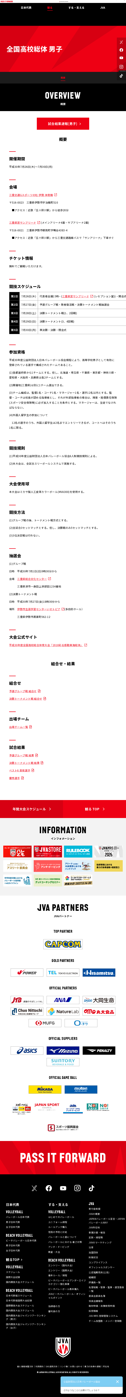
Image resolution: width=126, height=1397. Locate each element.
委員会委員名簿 (97, 1296)
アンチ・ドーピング (58, 1246)
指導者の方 (54, 1306)
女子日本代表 (13, 1227)
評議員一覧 (94, 1282)
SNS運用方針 (52, 1366)
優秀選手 (14, 778)
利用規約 (40, 1366)
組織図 (92, 1277)
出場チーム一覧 (18, 727)
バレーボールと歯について (62, 1237)
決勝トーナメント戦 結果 (24, 763)
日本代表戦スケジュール (19, 1295)
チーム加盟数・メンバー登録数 (105, 1321)
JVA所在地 (94, 1227)
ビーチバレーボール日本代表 (21, 1240)
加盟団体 (93, 1252)
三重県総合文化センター (32, 579)
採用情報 (93, 1311)
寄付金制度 (94, 1208)
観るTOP (12, 1259)
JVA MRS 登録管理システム (103, 1315)
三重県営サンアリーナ (22, 222)
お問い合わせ (76, 1366)
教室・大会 (54, 1252)
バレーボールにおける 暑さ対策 (65, 1242)
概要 (63, 77)
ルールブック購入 (57, 1227)
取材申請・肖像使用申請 (102, 1305)
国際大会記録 (13, 1277)
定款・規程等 (96, 1237)
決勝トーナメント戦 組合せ (25, 699)
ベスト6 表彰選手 (19, 770)
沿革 (91, 1247)
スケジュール (13, 1272)
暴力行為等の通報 (92, 1366)
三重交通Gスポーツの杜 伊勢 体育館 (31, 195)
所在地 (106, 1366)
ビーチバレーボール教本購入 (63, 1289)
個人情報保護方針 (25, 1366)
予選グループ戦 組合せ (23, 691)
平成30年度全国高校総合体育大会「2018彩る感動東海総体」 (46, 645)
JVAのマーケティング (100, 1242)
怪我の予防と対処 (57, 1232)
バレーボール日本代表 (18, 1217)
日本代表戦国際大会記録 (19, 1300)
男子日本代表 (13, 1222)
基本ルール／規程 (57, 1275)
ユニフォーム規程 (57, 1222)
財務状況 (93, 1257)
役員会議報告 (96, 1301)
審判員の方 (54, 1311)
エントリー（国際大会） (61, 1270)
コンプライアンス (98, 1262)
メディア (95, 2)
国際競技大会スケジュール (20, 1305)
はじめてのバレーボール (61, 1217)
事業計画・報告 (97, 1232)
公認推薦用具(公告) (99, 1272)
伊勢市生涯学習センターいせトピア (38, 609)
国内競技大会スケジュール (20, 1282)
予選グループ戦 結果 (21, 755)
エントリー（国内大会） (61, 1265)
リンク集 (64, 1366)
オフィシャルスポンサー (102, 1267)
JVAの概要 (94, 1213)
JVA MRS (104, 2)
